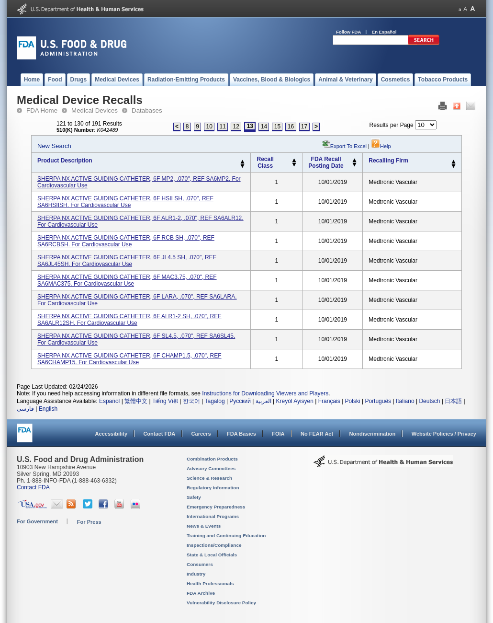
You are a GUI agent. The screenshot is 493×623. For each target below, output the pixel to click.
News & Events (204, 526)
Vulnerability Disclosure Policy (221, 602)
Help (381, 146)
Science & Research (209, 478)
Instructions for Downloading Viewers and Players (265, 393)
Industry (196, 574)
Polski (352, 401)
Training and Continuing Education (226, 535)
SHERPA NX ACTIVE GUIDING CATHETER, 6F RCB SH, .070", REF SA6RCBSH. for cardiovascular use (125, 241)
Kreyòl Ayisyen (295, 401)
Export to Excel (348, 146)
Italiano (405, 401)
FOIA (278, 434)
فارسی (25, 408)
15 (277, 126)
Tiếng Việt (165, 401)
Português (378, 401)
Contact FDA (159, 434)
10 (209, 126)
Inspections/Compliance (214, 545)
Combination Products (212, 458)
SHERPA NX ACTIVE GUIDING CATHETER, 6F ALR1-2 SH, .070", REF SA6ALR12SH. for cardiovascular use (129, 319)
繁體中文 (135, 401)
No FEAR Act (317, 434)
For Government (37, 521)
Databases (147, 110)
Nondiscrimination (372, 434)
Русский (240, 401)
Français (329, 401)
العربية (263, 401)
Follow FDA (348, 32)
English (48, 408)
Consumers (200, 564)
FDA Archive (201, 593)
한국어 (191, 401)
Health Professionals (210, 583)
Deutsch (429, 401)
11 (223, 126)
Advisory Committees (211, 468)
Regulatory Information (213, 487)
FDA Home (41, 110)
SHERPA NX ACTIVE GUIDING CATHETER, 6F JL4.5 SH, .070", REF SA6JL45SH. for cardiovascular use (126, 260)
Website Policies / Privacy (444, 434)
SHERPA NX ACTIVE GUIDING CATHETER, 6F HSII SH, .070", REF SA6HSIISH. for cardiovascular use (125, 201)
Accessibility (111, 434)
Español (109, 401)
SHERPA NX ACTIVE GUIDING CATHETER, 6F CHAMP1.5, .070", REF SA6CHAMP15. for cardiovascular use (129, 359)
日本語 (453, 401)
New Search (54, 146)
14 (264, 126)
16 (291, 126)
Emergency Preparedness (216, 506)
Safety (194, 497)
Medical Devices (94, 110)
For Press (89, 522)
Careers (201, 434)
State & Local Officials (212, 554)
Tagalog (215, 401)
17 (304, 126)
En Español (384, 32)
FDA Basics (241, 434)
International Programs (213, 516)
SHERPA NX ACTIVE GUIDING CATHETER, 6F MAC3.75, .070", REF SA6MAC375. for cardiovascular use (127, 280)
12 (236, 126)
